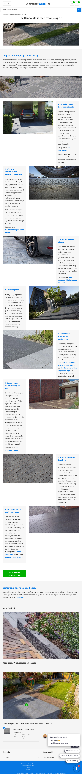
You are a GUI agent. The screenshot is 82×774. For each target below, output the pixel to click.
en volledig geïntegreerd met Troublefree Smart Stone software (49, 773)
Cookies (28, 769)
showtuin (19, 597)
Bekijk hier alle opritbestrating (14, 573)
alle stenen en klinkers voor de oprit (67, 280)
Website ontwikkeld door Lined (25, 773)
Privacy (28, 767)
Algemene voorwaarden (27, 765)
